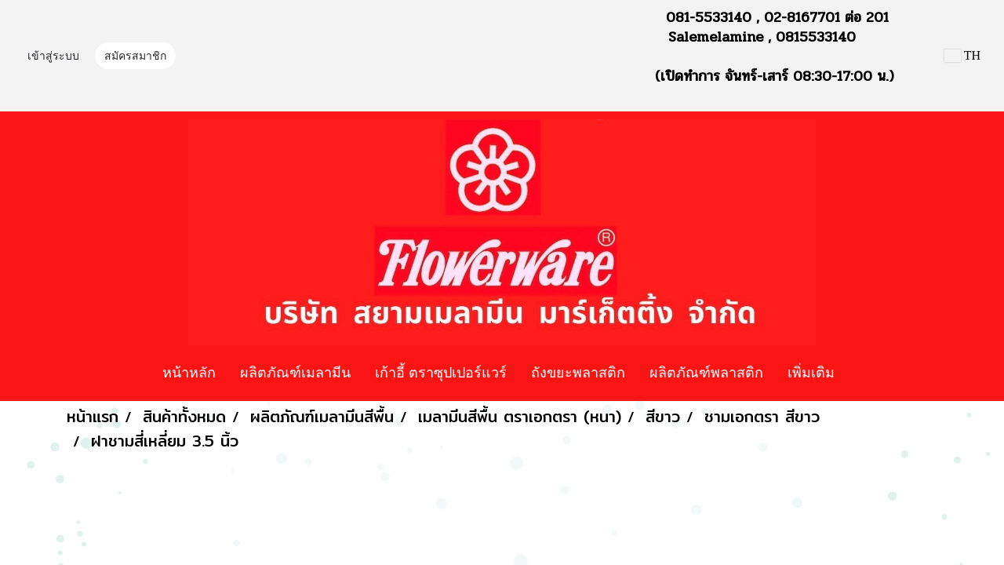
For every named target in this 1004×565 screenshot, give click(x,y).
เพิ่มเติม (811, 372)
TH (962, 55)
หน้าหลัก (189, 372)
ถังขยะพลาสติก (578, 372)
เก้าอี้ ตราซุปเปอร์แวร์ (441, 372)
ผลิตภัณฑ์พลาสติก (706, 372)
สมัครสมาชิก (135, 56)
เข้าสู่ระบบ (53, 56)
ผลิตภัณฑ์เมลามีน (295, 372)
